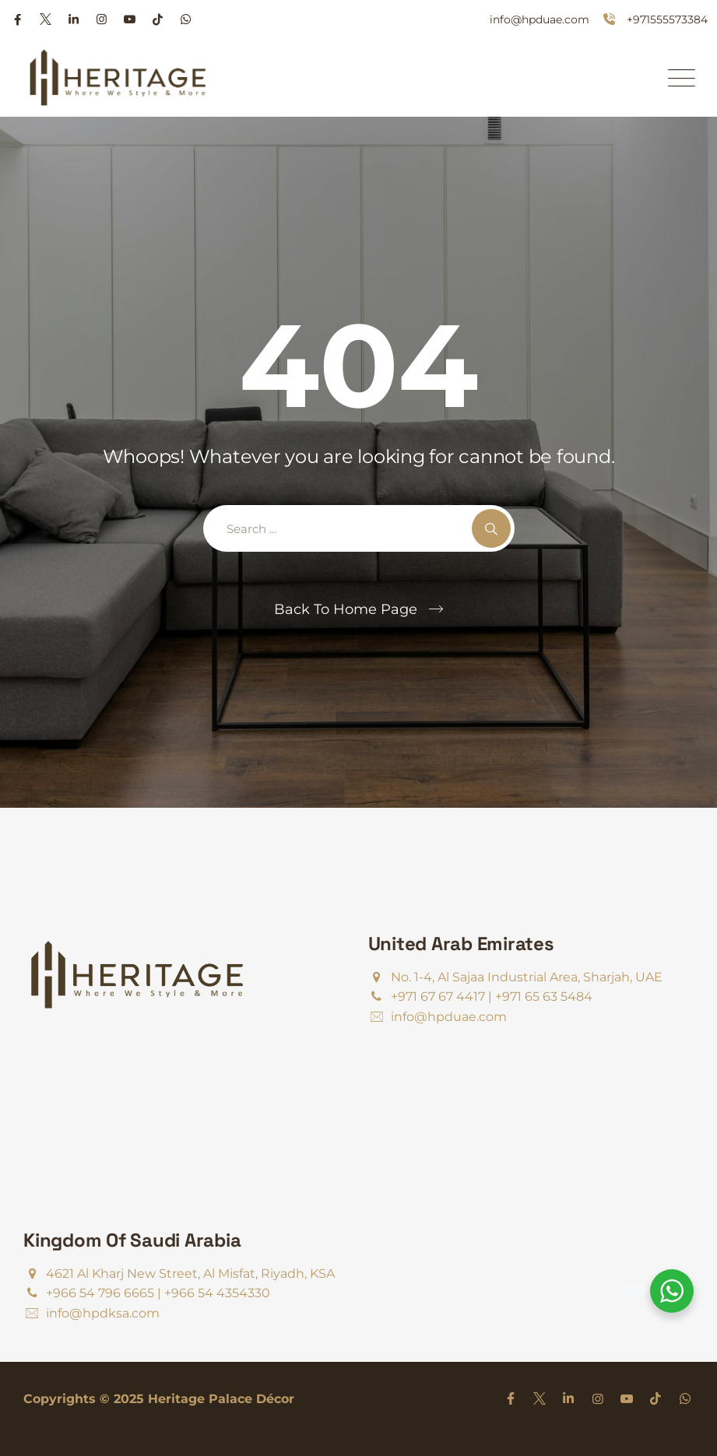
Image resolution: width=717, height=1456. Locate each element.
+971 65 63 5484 (543, 996)
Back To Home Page (345, 609)
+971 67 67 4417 (438, 996)
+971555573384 (667, 19)
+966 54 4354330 (217, 1293)
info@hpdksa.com (103, 1313)
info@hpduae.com (539, 19)
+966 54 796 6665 (100, 1293)
